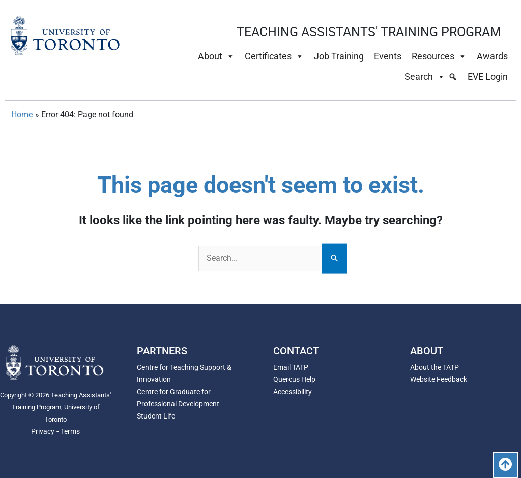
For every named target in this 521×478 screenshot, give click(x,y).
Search (424, 77)
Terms (70, 431)
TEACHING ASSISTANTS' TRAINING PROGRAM (369, 31)
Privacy (42, 431)
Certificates (274, 56)
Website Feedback (438, 379)
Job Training (339, 56)
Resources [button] (439, 56)
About (216, 56)
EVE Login (488, 76)
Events (387, 56)
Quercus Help (294, 379)
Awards (492, 56)
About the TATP (434, 367)
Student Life (156, 416)
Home (22, 115)
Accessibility (292, 391)
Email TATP (290, 367)
